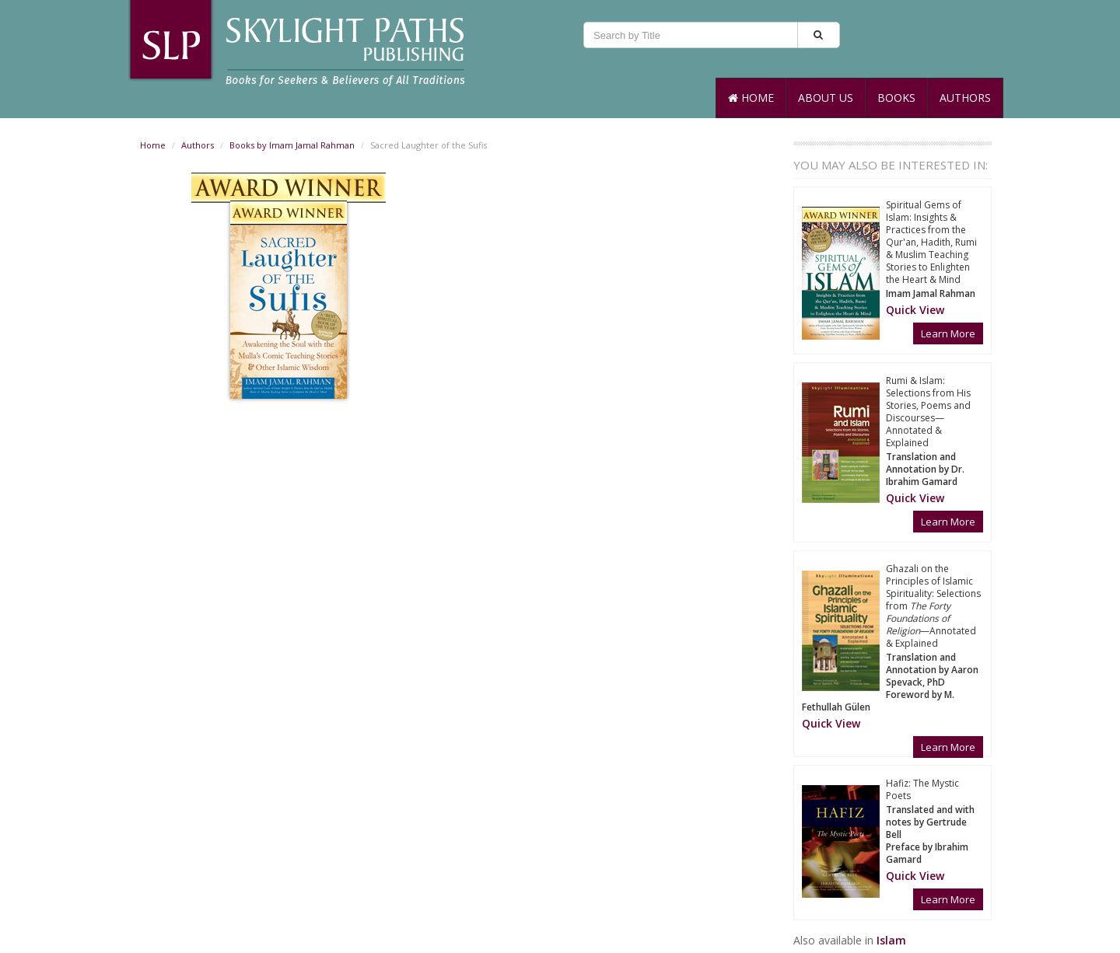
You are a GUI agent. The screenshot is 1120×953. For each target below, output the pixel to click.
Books (896, 97)
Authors (965, 97)
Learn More (948, 333)
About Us (825, 97)
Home (751, 97)
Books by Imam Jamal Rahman (292, 145)
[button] (915, 309)
